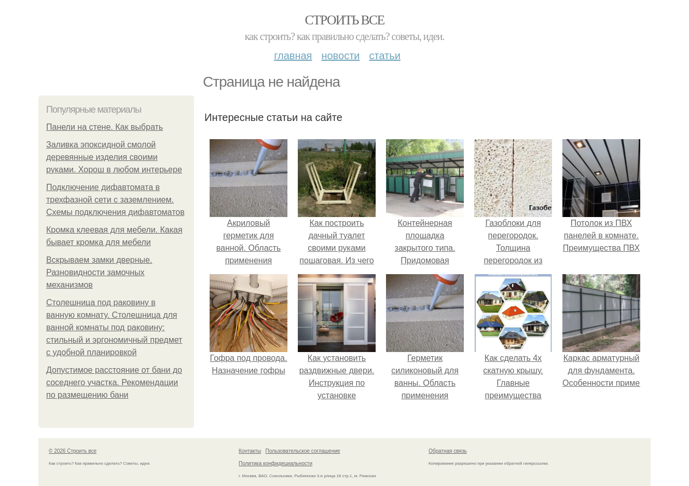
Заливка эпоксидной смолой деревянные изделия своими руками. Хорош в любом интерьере (114, 157)
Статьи (384, 55)
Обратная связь (448, 451)
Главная (293, 55)
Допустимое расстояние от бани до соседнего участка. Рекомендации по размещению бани (114, 382)
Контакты (250, 451)
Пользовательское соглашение (303, 451)
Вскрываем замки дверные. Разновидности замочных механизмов (99, 272)
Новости (340, 55)
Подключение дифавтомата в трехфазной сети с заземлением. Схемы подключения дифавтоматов (115, 200)
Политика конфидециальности (275, 463)
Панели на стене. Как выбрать (104, 127)
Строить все (344, 20)
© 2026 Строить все (73, 451)
